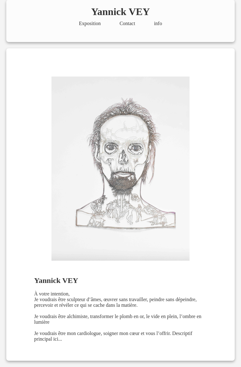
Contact (127, 23)
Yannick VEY (120, 11)
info (158, 23)
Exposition (90, 23)
